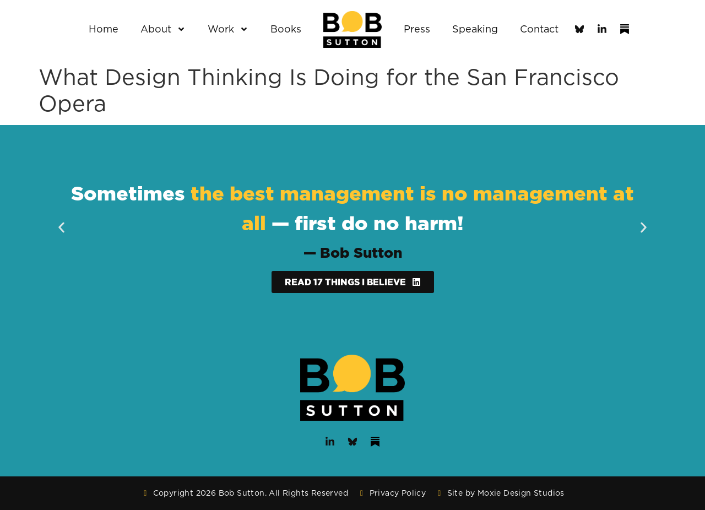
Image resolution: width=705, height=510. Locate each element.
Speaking (475, 29)
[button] (61, 228)
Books (285, 29)
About (163, 29)
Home (103, 29)
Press (417, 29)
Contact (539, 29)
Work (228, 29)
